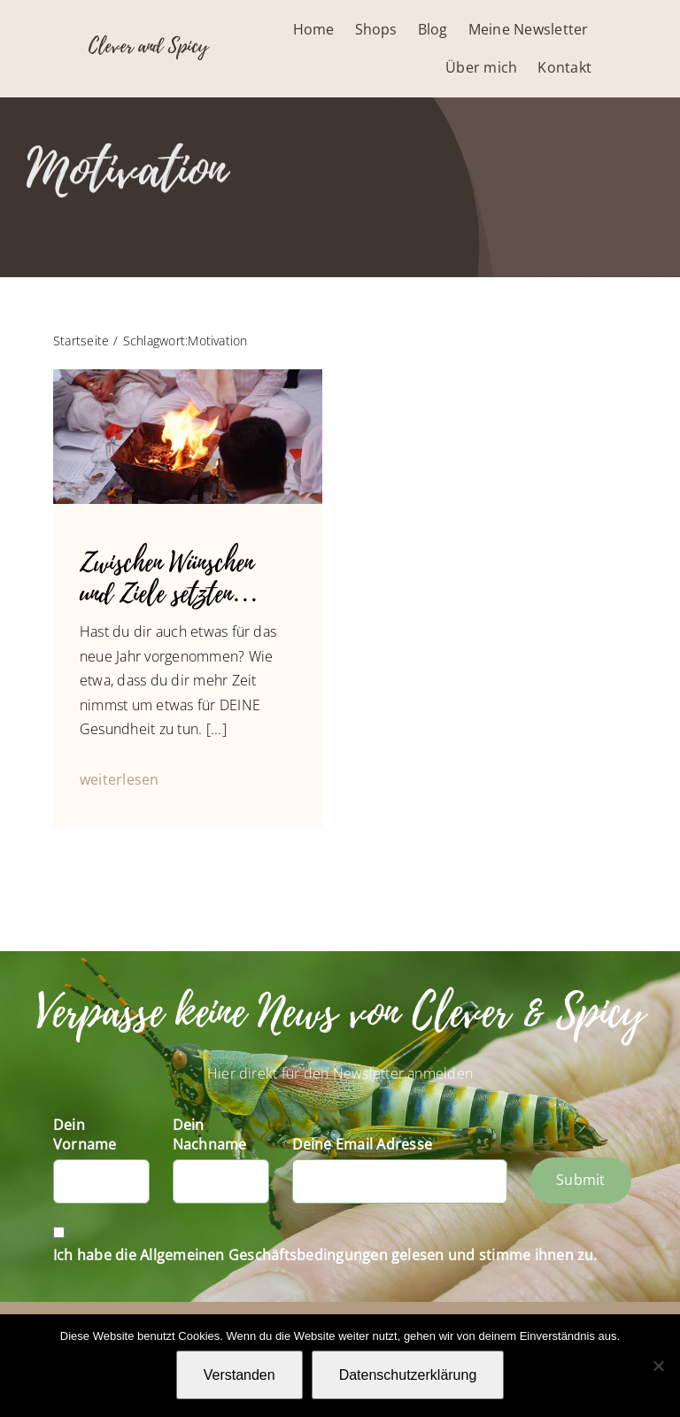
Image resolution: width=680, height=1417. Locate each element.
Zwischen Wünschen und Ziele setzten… (169, 579)
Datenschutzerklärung (408, 1374)
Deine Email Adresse (362, 1144)
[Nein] (658, 1365)
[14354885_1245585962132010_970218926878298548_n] (187, 376)
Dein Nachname (210, 1134)
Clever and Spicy (148, 46)
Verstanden (239, 1374)
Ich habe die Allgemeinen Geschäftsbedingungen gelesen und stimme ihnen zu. (325, 1255)
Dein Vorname (85, 1134)
